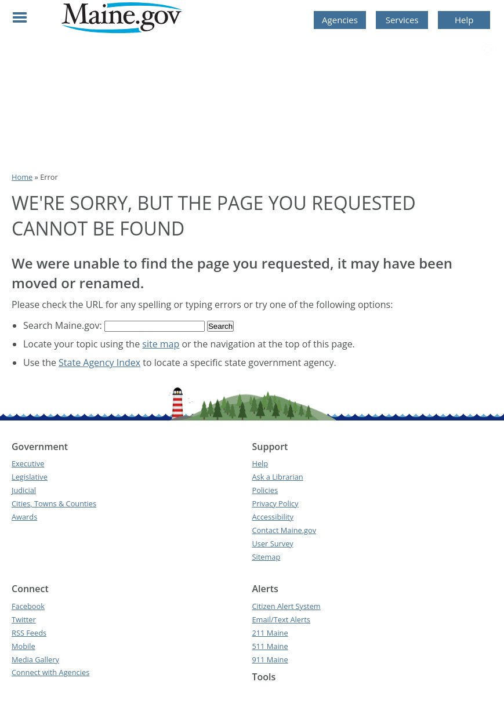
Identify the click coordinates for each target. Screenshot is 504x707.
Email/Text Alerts (281, 619)
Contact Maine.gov (284, 530)
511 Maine (270, 646)
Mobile (23, 646)
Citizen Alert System (286, 606)
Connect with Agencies (50, 672)
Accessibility (272, 517)
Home (22, 177)
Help (464, 20)
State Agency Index (99, 362)
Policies (265, 490)
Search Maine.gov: (63, 325)
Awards (24, 517)
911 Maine (270, 659)
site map (160, 344)
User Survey (272, 543)
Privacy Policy (275, 503)
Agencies (340, 20)
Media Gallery (35, 659)
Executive (28, 463)
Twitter (24, 619)
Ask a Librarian (277, 477)
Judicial (24, 490)
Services (402, 20)
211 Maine (270, 633)
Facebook (28, 606)
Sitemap (266, 557)
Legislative (30, 477)
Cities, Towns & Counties (54, 503)
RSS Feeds (29, 633)
